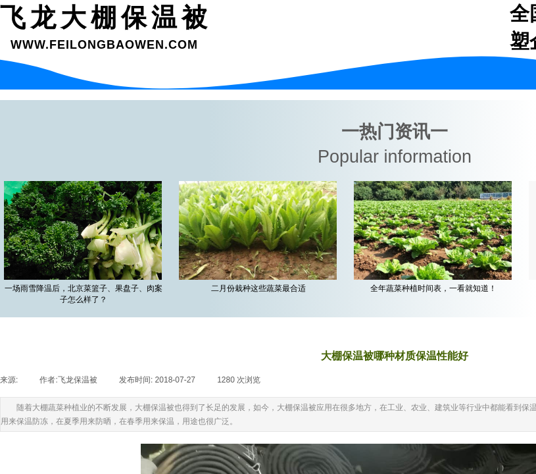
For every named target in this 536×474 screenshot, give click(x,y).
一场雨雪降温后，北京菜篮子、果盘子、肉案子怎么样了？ (86, 294)
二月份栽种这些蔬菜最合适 (261, 288)
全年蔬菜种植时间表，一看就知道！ (436, 288)
